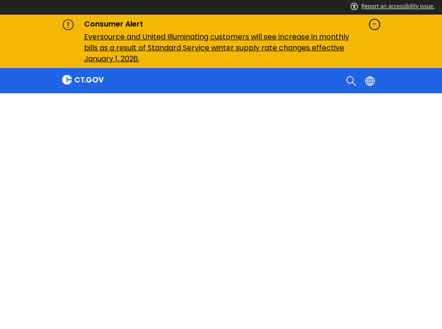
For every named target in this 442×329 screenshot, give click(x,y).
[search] (352, 80)
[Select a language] (371, 80)
